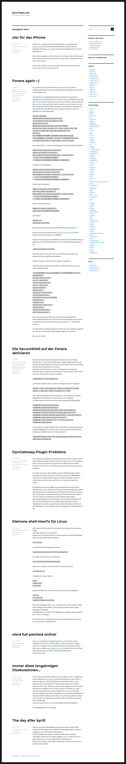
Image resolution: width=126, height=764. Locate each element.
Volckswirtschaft (94, 240)
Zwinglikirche (93, 253)
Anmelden (93, 265)
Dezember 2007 (94, 77)
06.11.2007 (93, 109)
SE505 (91, 214)
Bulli (91, 133)
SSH (18, 97)
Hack (13, 93)
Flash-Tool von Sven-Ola (65, 232)
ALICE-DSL (93, 116)
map (91, 190)
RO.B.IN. (92, 205)
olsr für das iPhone (28, 37)
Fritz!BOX (92, 155)
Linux (13, 95)
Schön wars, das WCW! (96, 43)
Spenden (92, 215)
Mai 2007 (92, 89)
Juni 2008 (92, 70)
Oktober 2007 (93, 80)
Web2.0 (92, 244)
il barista (92, 173)
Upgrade (92, 230)
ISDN (91, 176)
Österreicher (37, 46)
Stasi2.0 (92, 219)
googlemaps (93, 160)
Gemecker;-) (15, 464)
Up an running (94, 49)
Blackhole (92, 123)
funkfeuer (20, 46)
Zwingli (92, 251)
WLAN (21, 369)
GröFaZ (92, 162)
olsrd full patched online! (34, 634)
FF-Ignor (92, 139)
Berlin (91, 121)
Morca (91, 194)
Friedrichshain (94, 153)
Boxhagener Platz (95, 126)
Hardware (18, 93)
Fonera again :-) (25, 81)
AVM (91, 117)
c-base (14, 643)
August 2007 (93, 84)
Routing (14, 369)
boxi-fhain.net (21, 12)
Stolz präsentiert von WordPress (31, 756)
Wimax (92, 247)
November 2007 (94, 79)
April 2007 (93, 91)
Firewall (14, 89)
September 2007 (94, 82)
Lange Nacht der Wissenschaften (99, 181)
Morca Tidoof (93, 196)
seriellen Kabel (41, 104)
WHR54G (92, 246)
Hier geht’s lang (50, 679)
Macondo (92, 187)
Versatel (92, 235)
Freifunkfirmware (22, 91)
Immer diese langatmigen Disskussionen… (35, 668)
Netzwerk (18, 95)
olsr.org (50, 49)
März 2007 (93, 93)
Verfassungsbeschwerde (97, 233)
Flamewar (93, 142)
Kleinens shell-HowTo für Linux (39, 521)
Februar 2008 (93, 75)
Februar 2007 (93, 95)
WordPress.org (94, 270)
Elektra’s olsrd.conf (56, 648)
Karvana (92, 178)
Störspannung (94, 221)
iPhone (25, 46)
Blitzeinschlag (94, 125)
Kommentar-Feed (95, 268)
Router (14, 97)
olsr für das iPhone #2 (96, 42)
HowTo (23, 93)
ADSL (91, 110)
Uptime (92, 231)
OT (90, 201)
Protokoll (92, 203)
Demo (91, 137)
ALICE (91, 114)
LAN (91, 180)
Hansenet (92, 167)
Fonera (22, 89)
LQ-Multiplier (93, 185)
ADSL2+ (92, 112)
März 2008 (93, 73)
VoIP (91, 238)
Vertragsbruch (94, 237)
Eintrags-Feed (94, 267)
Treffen (92, 228)
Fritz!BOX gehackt (95, 47)
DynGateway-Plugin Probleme (39, 452)
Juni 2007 (92, 87)
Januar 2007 (93, 96)
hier (48, 56)
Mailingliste (93, 189)
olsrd (13, 48)
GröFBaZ (92, 164)
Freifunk (14, 46)
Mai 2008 (92, 71)
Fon (18, 89)
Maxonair (92, 192)
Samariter (92, 210)
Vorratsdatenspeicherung (97, 242)
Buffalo (92, 130)
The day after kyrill (28, 720)
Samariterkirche (94, 212)
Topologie (93, 226)
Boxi (20, 461)
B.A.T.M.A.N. (15, 461)
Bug (91, 132)
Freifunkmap (93, 151)
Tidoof (92, 224)
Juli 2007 (92, 86)
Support (92, 222)
